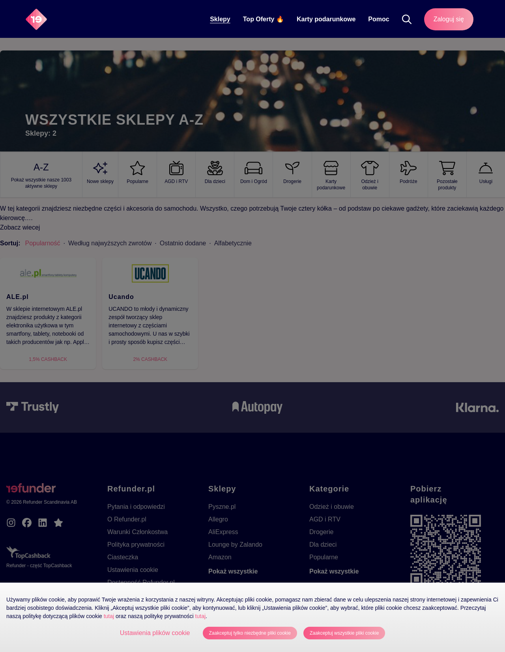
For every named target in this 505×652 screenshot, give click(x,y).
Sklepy (220, 19)
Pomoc (378, 19)
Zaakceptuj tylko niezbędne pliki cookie (250, 633)
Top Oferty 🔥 (263, 19)
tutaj (109, 616)
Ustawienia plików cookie (155, 633)
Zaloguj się (449, 19)
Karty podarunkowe (326, 19)
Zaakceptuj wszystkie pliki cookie (344, 633)
